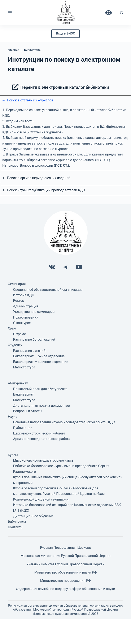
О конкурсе (22, 323)
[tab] (65, 133)
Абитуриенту (18, 383)
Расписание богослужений (34, 339)
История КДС (23, 295)
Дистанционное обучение (33, 516)
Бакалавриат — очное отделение (39, 356)
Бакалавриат (23, 394)
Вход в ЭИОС (65, 33)
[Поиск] (121, 12)
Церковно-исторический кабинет (39, 433)
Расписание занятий (29, 351)
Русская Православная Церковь (65, 548)
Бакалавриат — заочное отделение (40, 362)
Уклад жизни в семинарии (34, 312)
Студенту (15, 345)
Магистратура (24, 367)
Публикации (22, 428)
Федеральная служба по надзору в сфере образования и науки (65, 589)
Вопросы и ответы (27, 411)
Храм (12, 328)
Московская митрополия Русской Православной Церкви (65, 556)
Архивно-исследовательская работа (41, 439)
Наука (12, 417)
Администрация (26, 306)
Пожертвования (25, 317)
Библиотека (17, 521)
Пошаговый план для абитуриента (40, 389)
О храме (19, 334)
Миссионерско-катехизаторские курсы (43, 460)
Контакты (15, 527)
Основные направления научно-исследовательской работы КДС (64, 422)
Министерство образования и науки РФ (65, 572)
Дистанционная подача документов (41, 406)
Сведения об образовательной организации (48, 290)
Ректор (18, 301)
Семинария (17, 284)
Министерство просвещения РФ (65, 581)
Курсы (13, 455)
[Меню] (10, 13)
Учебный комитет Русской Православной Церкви (65, 564)
